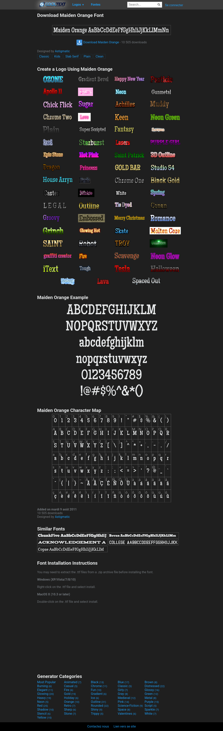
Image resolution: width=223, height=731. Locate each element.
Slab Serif (72, 56)
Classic (44, 56)
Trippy (97, 713)
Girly (123, 690)
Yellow (44, 717)
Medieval (127, 698)
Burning (44, 686)
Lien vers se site (125, 726)
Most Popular (46, 682)
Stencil (43, 713)
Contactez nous (98, 726)
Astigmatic (62, 51)
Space (124, 709)
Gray (123, 694)
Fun (96, 690)
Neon (42, 702)
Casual (70, 686)
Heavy (44, 698)
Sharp (70, 709)
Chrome (99, 686)
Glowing (45, 694)
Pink (123, 702)
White (150, 713)
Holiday (71, 698)
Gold (70, 694)
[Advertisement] (18, 70)
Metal (150, 698)
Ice (95, 698)
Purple (152, 702)
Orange (71, 702)
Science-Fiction (130, 705)
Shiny (96, 709)
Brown (151, 682)
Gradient (98, 694)
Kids (57, 56)
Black (97, 682)
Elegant (45, 690)
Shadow (45, 709)
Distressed (155, 686)
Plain (87, 56)
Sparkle (152, 709)
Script (151, 705)
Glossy (152, 690)
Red (42, 705)
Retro (69, 705)
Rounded (100, 705)
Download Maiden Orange (97, 42)
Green (151, 694)
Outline (98, 702)
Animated (72, 682)
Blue (123, 682)
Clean (99, 56)
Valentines (127, 713)
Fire (68, 690)
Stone (70, 713)
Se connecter (174, 5)
